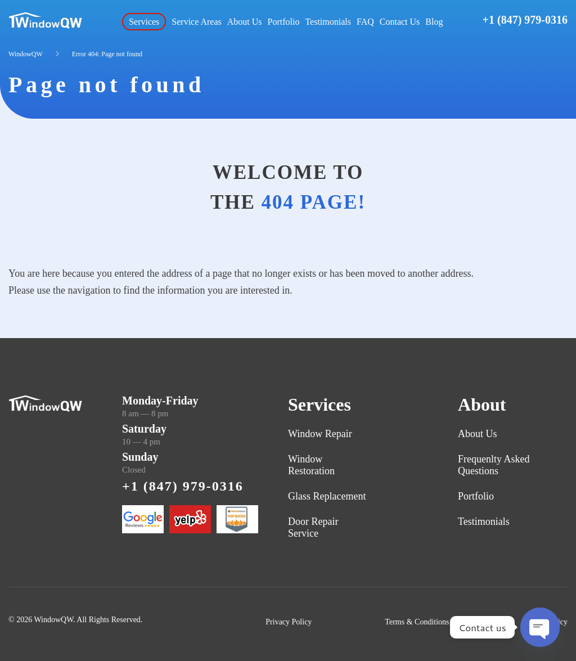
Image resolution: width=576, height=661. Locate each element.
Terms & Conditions (417, 622)
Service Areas (196, 21)
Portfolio (284, 21)
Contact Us (400, 21)
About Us (244, 21)
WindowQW (25, 54)
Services (144, 21)
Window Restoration (311, 464)
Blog (434, 21)
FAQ (365, 21)
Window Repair (320, 433)
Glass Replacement (327, 496)
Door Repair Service (313, 527)
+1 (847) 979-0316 (525, 20)
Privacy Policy (289, 622)
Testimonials (328, 21)
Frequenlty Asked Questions (494, 464)
